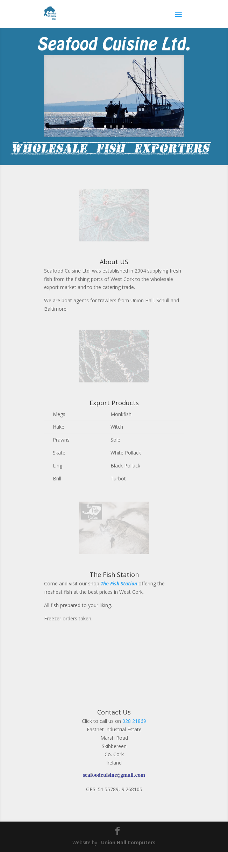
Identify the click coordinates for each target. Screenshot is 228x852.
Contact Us (114, 712)
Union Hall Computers (128, 842)
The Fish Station (114, 574)
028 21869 (134, 721)
